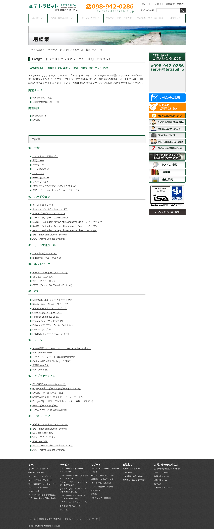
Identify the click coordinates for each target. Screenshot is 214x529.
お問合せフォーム (161, 472)
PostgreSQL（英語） (43, 97)
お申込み (167, 87)
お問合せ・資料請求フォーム (167, 76)
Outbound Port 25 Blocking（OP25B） (52, 361)
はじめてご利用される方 (167, 107)
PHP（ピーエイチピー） (45, 405)
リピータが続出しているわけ (167, 141)
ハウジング (38, 173)
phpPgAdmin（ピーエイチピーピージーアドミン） (59, 397)
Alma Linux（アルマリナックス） (49, 308)
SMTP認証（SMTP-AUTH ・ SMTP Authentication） (61, 348)
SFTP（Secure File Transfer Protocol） (52, 285)
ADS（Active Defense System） (49, 238)
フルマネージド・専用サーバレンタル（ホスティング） (73, 470)
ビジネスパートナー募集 (38, 487)
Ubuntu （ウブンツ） (43, 329)
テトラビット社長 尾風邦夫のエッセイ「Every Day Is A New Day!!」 (42, 496)
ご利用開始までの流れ (163, 487)
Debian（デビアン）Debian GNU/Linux (52, 325)
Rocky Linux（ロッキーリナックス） (51, 304)
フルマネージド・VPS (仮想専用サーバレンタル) (74, 476)
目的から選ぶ (96, 490)
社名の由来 (127, 472)
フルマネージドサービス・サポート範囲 (105, 470)
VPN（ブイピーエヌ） (44, 281)
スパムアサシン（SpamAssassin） (50, 409)
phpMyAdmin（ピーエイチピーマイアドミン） (56, 388)
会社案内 (167, 179)
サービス (64, 464)
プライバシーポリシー (74, 519)
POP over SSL (40, 369)
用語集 (39, 49)
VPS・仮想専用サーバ (62, 18)
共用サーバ (38, 165)
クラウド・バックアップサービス (73, 502)
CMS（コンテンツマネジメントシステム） (54, 186)
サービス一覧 (167, 97)
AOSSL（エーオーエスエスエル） (50, 272)
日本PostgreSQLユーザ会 (45, 102)
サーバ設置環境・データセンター (167, 157)
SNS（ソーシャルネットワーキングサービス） (57, 190)
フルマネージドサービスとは (167, 135)
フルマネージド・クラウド (119, 18)
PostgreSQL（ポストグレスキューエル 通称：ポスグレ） (72, 59)
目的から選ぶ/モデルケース (167, 115)
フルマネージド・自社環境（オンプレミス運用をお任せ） (73, 496)
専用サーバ (38, 18)
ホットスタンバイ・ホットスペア (50, 209)
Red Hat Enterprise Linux (45, 316)
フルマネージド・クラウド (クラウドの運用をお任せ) (74, 490)
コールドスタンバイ (43, 205)
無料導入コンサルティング (167, 128)
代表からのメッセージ (132, 469)
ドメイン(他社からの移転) (102, 487)
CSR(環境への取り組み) (133, 476)
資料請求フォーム (161, 476)
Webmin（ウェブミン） (44, 253)
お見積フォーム (160, 480)
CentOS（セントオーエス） (47, 312)
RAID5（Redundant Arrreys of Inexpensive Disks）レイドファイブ (67, 222)
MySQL (36, 119)
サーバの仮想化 (40, 169)
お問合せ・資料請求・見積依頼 (170, 4)
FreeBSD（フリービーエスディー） (51, 333)
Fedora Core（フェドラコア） (48, 321)
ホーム (31, 464)
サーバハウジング (90, 18)
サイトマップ (92, 519)
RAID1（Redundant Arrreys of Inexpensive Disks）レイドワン (64, 226)
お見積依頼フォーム (167, 81)
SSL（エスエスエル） (44, 276)
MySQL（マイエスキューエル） (49, 392)
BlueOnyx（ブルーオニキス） (48, 257)
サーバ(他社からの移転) (101, 483)
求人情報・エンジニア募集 (134, 480)
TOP (30, 49)
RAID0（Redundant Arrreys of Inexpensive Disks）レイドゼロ (64, 230)
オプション (175, 18)
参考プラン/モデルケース (70, 506)
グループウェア (40, 181)
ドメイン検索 (167, 165)
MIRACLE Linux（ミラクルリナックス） (53, 300)
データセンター (40, 177)
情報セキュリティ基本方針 (50, 519)
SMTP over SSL (40, 365)
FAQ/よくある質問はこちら (167, 148)
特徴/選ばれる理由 (167, 122)
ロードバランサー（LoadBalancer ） (51, 217)
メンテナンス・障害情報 (167, 212)
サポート (146, 4)
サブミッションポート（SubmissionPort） (54, 357)
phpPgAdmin (39, 115)
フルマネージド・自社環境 (150, 18)
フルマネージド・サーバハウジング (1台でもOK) (73, 483)
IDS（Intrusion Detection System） (50, 234)
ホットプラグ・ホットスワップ (48, 213)
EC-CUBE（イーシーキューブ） (49, 384)
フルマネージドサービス (45, 156)
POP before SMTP (42, 352)
